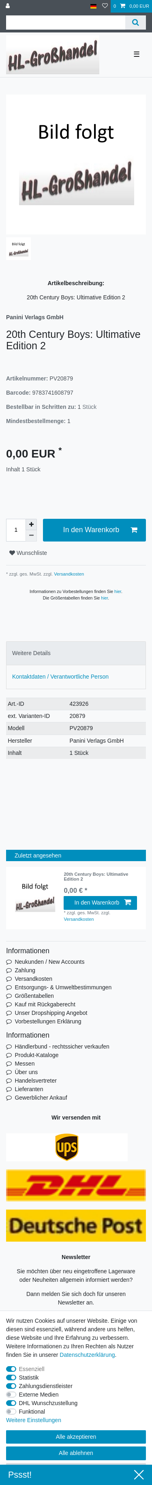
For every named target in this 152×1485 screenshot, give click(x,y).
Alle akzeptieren (76, 1436)
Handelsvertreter (36, 1080)
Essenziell (32, 1369)
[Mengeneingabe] (16, 530)
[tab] (76, 653)
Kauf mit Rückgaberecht (45, 1004)
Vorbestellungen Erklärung (48, 1021)
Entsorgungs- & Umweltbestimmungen (63, 987)
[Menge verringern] (31, 536)
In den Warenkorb (100, 530)
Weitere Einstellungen (33, 1420)
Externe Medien (39, 1394)
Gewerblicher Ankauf (41, 1097)
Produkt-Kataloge (36, 1055)
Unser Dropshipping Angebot (51, 1013)
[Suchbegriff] (65, 22)
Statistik (29, 1377)
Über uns (26, 1072)
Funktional (32, 1411)
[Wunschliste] (105, 6)
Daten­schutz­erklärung (87, 1355)
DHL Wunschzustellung (48, 1403)
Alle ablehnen (76, 1453)
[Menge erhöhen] (31, 524)
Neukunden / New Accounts (49, 961)
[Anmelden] (8, 6)
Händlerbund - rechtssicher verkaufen (62, 1046)
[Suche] (135, 22)
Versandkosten (68, 574)
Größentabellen (34, 996)
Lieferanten (29, 1089)
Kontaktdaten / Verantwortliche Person (60, 676)
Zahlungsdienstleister (46, 1386)
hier (117, 591)
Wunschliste (28, 553)
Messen (24, 1063)
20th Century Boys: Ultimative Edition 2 (96, 876)
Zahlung (25, 970)
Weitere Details (31, 653)
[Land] (93, 6)
